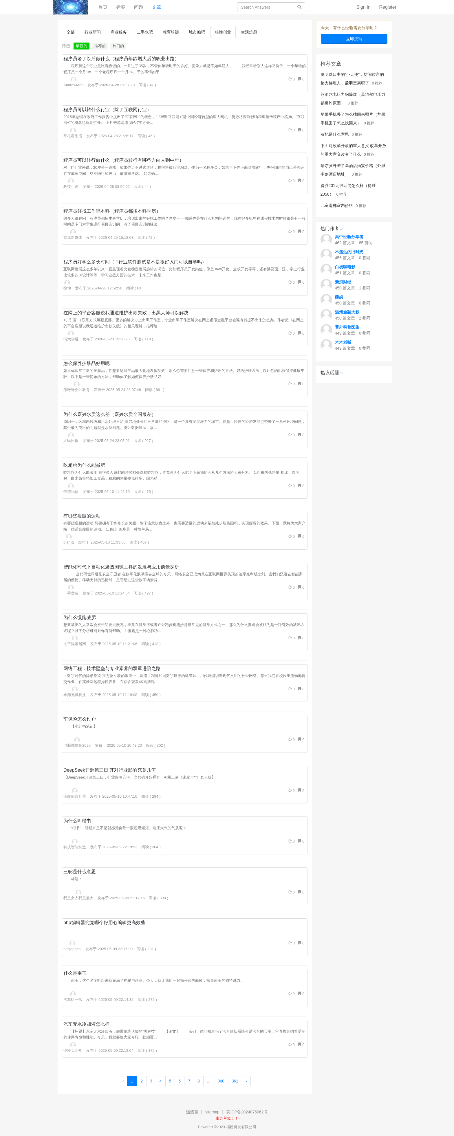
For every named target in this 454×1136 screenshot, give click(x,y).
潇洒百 (192, 1112)
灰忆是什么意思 (335, 134)
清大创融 (70, 336)
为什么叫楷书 (77, 820)
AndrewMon (73, 82)
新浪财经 (343, 282)
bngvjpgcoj (72, 946)
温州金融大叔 (347, 312)
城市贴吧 (197, 32)
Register (387, 7)
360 (220, 1081)
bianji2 (68, 539)
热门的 (118, 46)
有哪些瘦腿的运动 (81, 515)
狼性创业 (223, 32)
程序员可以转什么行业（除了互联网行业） (107, 109)
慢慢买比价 (72, 1047)
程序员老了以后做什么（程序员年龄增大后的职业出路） (121, 58)
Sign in (363, 7)
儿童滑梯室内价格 (337, 205)
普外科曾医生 (347, 327)
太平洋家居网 (74, 641)
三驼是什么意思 (79, 871)
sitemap (212, 1112)
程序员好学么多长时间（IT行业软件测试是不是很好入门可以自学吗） (134, 261)
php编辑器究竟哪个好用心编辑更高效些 (104, 922)
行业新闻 (93, 32)
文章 (156, 7)
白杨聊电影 (345, 267)
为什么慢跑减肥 (79, 617)
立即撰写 (354, 38)
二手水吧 (145, 32)
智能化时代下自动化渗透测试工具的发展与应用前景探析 (121, 566)
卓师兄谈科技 (74, 692)
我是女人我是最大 (78, 895)
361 (235, 1081)
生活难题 (249, 32)
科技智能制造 (74, 844)
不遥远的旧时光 (349, 251)
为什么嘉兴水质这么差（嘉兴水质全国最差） (109, 414)
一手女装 (70, 590)
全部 (71, 32)
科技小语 (70, 183)
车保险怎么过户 (79, 719)
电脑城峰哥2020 (77, 742)
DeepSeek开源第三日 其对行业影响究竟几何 (109, 770)
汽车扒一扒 (72, 996)
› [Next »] (246, 1081)
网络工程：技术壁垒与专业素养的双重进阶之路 (112, 668)
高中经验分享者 (349, 236)
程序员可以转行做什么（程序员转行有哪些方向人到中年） (123, 160)
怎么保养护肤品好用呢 (86, 363)
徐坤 (67, 285)
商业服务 (119, 32)
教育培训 (171, 32)
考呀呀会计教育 (76, 386)
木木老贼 (343, 342)
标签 (120, 7)
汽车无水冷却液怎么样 (86, 1024)
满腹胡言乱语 (74, 793)
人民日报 (70, 437)
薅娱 (339, 297)
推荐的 (100, 46)
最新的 (81, 46)
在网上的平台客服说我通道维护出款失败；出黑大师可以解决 (125, 312)
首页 (105, 7)
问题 (138, 7)
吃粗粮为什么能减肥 (84, 465)
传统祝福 (70, 488)
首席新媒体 (72, 234)
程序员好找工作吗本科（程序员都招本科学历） (112, 211)
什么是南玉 (75, 973)
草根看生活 (72, 133)
